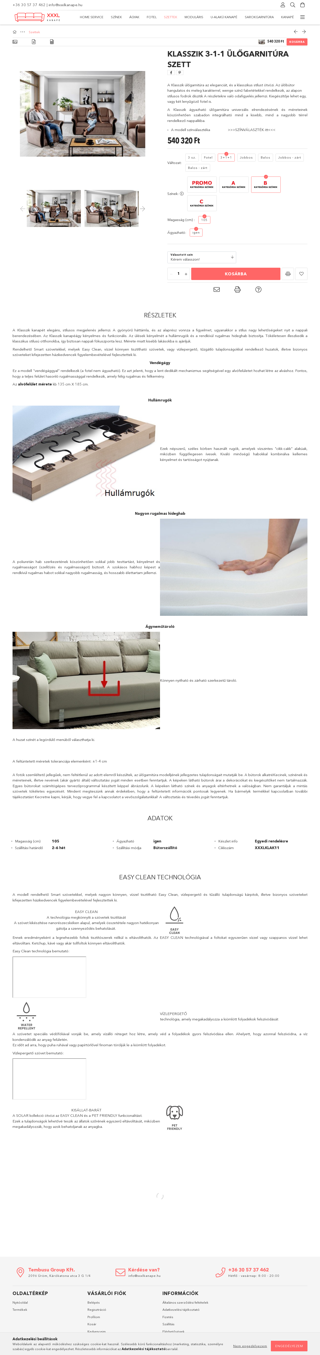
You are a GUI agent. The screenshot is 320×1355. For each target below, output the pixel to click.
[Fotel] (208, 158)
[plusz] (186, 274)
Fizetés (167, 1317)
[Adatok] (52, 41)
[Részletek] (33, 41)
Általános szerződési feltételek (185, 1302)
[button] (288, 274)
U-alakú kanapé (149, 17)
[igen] (196, 232)
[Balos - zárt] (197, 168)
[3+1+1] (226, 158)
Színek (257, 17)
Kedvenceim (96, 1331)
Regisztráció (96, 1309)
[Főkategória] (15, 32)
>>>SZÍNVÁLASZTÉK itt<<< (252, 129)
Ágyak (239, 17)
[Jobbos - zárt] (290, 158)
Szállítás (168, 1324)
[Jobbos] (246, 158)
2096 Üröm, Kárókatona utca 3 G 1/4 (59, 1276)
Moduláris (180, 17)
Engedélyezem (289, 1346)
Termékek (20, 1309)
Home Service (282, 17)
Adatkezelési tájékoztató (181, 1309)
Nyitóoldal (20, 1302)
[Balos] (265, 158)
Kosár (91, 1324)
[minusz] (171, 274)
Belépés (93, 1302)
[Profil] (283, 5)
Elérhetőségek (173, 1331)
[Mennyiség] (178, 274)
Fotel (222, 17)
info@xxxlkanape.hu (66, 4)
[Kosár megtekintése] (302, 5)
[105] (204, 220)
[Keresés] (293, 5)
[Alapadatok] (15, 41)
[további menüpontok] (302, 17)
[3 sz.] (192, 158)
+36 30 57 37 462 (29, 4)
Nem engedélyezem (250, 1346)
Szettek (203, 17)
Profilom (93, 1317)
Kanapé (86, 17)
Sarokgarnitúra (114, 17)
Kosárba (297, 42)
